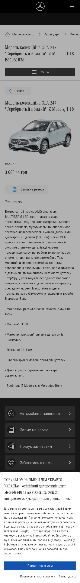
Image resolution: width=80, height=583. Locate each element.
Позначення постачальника (37, 576)
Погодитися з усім (40, 566)
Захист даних (67, 576)
